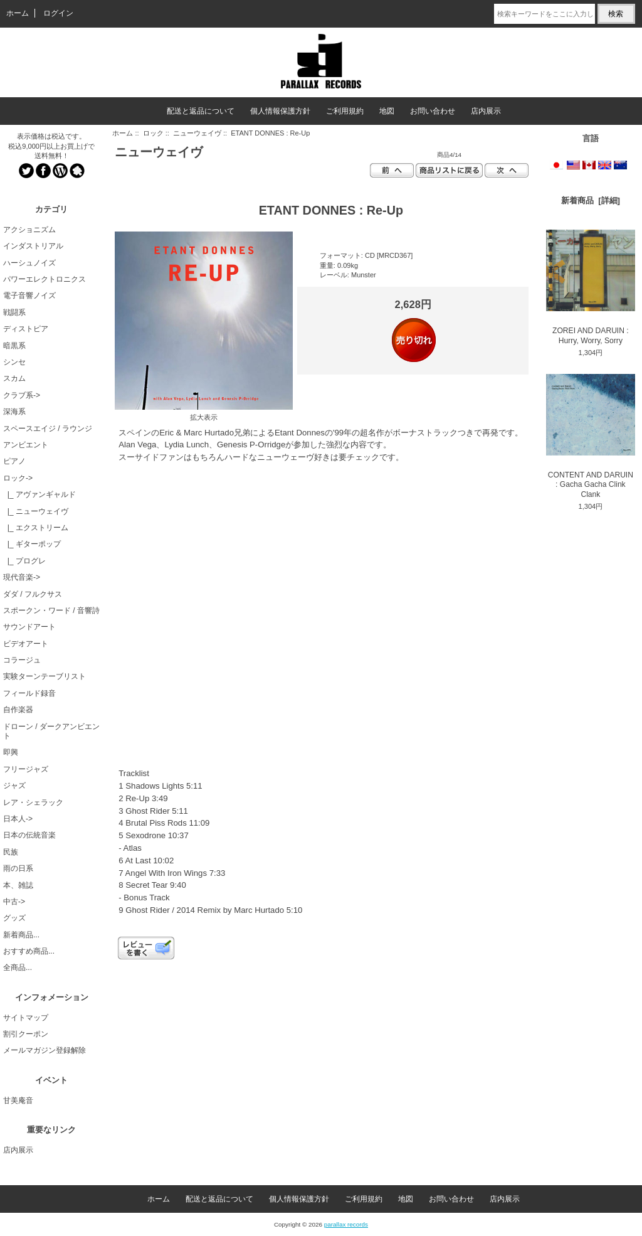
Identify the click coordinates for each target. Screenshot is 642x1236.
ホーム (17, 13)
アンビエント (25, 444)
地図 (386, 111)
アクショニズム (29, 229)
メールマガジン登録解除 (44, 1050)
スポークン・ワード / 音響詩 (51, 610)
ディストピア (25, 328)
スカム (14, 378)
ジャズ (14, 785)
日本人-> (18, 818)
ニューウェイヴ (197, 133)
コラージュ (22, 660)
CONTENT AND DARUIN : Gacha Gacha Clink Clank (590, 436)
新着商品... (21, 934)
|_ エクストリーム (35, 527)
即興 (10, 752)
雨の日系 (18, 868)
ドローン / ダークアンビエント (51, 731)
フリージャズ (25, 769)
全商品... (17, 967)
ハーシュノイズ (29, 262)
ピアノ (14, 461)
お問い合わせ (432, 111)
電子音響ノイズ (29, 295)
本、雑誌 (18, 885)
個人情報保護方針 (280, 111)
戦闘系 (14, 312)
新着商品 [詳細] (590, 200)
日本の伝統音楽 (29, 835)
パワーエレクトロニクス (44, 279)
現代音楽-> (21, 577)
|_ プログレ (24, 561)
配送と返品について (200, 111)
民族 (10, 852)
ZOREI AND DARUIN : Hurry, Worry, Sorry (590, 287)
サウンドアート (29, 626)
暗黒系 (14, 345)
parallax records (346, 1224)
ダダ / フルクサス (32, 594)
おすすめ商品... (29, 951)
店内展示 (486, 111)
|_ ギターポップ (32, 544)
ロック (153, 133)
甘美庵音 (18, 1100)
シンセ (14, 362)
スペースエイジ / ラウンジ (47, 428)
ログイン (58, 13)
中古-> (14, 901)
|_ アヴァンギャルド (39, 494)
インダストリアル (33, 246)
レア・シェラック (33, 802)
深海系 (14, 411)
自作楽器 (18, 709)
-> (18, 478)
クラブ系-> (21, 395)
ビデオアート (25, 643)
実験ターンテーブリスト (44, 676)
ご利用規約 (345, 111)
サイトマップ (25, 1017)
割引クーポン (25, 1034)
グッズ (14, 918)
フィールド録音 (29, 693)
